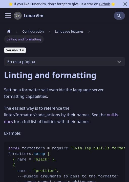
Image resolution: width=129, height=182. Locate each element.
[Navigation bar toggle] (8, 15)
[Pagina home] (9, 31)
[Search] (119, 16)
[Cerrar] (125, 4)
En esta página (21, 61)
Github (104, 4)
